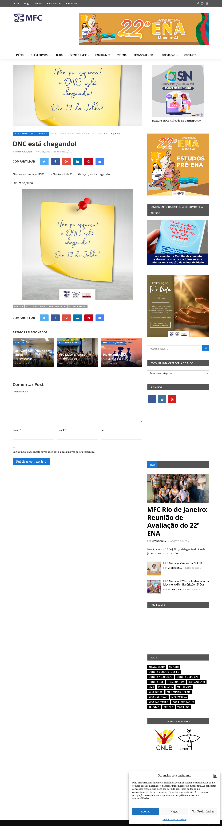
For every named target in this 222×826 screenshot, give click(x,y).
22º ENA (121, 55)
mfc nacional (158, 696)
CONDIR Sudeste (188, 675)
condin (174, 665)
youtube (183, 706)
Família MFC (102, 55)
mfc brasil (165, 685)
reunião (154, 706)
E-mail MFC (72, 3)
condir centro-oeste (164, 670)
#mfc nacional (57, 306)
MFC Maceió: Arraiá (72, 354)
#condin (18, 306)
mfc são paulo (158, 701)
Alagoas (19, 342)
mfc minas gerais (179, 691)
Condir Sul (156, 680)
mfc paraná (179, 696)
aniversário (157, 665)
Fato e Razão (54, 3)
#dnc (28, 306)
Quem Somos (39, 55)
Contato (38, 3)
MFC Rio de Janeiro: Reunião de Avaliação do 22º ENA (177, 521)
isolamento (196, 680)
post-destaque (183, 701)
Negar (175, 811)
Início (16, 3)
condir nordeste (160, 675)
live (151, 685)
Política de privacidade (175, 819)
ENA (152, 465)
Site (103, 430)
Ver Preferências (203, 811)
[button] (215, 775)
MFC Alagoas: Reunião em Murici (32, 352)
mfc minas (156, 691)
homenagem (176, 680)
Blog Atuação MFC (24, 133)
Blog (26, 3)
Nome (17, 430)
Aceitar (145, 811)
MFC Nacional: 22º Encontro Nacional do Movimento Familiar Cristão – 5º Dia (186, 582)
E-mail (61, 430)
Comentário (20, 391)
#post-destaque (77, 306)
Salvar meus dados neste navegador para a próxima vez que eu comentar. (54, 452)
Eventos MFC (78, 55)
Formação (169, 55)
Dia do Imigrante (115, 354)
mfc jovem (184, 685)
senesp (168, 706)
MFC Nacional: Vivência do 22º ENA (182, 563)
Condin (43, 133)
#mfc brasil (40, 306)
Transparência (143, 55)
